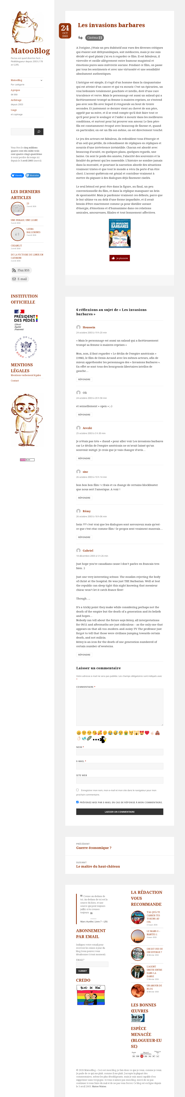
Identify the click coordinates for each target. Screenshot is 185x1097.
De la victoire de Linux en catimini (27, 256)
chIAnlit (16, 245)
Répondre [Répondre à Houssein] (84, 379)
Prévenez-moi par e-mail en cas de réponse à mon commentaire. (119, 802)
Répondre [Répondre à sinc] (84, 497)
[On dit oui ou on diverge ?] (138, 954)
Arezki (87, 428)
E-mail (81, 761)
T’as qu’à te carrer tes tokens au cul (153, 917)
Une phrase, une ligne (24, 220)
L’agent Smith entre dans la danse (154, 971)
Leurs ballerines (33, 230)
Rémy (87, 511)
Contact (15, 380)
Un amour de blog (154, 987)
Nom (80, 747)
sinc (85, 471)
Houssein (89, 327)
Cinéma (92, 38)
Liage (27, 112)
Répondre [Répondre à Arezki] (84, 458)
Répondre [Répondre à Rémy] (84, 537)
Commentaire (86, 686)
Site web (81, 775)
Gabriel (88, 550)
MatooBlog (30, 51)
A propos (27, 92)
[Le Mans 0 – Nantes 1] (138, 936)
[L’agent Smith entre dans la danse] (138, 972)
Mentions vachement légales (26, 375)
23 (28, 203)
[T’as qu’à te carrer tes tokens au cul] (138, 917)
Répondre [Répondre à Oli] (84, 414)
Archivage (27, 102)
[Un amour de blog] (138, 991)
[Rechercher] (39, 131)
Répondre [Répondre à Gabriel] (84, 654)
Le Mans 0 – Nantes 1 (153, 933)
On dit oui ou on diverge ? (155, 950)
